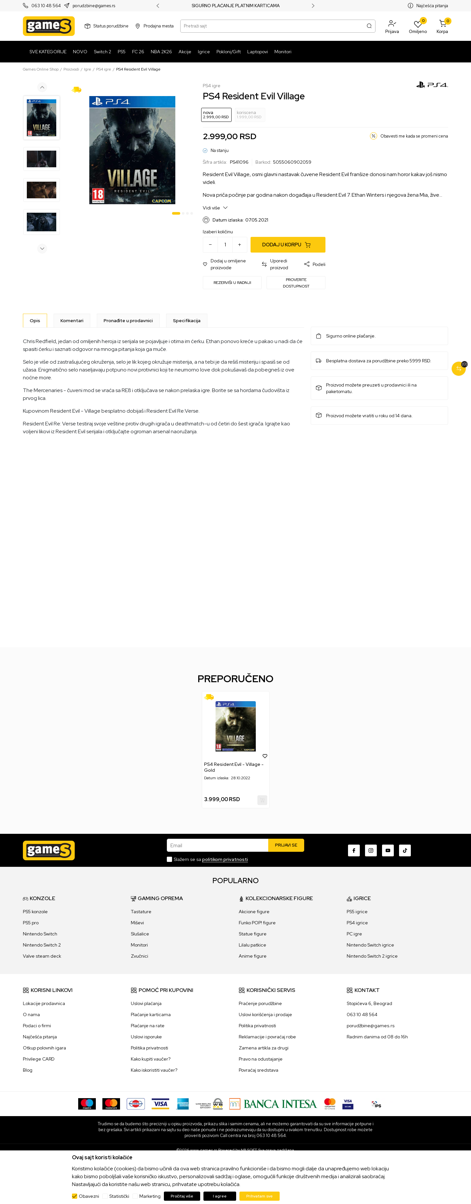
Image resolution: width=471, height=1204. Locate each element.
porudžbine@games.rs (370, 1026)
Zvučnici (139, 956)
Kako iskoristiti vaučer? (154, 1070)
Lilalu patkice (252, 945)
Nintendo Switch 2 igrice (372, 956)
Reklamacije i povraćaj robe (267, 1037)
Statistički (119, 1196)
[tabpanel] (132, 150)
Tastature (141, 912)
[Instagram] (371, 850)
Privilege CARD (39, 1059)
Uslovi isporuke (146, 1037)
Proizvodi (71, 69)
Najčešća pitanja (432, 5)
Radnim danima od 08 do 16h (377, 1037)
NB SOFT (249, 1150)
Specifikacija (187, 320)
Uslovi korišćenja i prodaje (265, 1014)
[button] (392, 26)
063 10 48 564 (46, 6)
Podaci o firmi (37, 1026)
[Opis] (35, 320)
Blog (27, 1070)
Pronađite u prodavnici (128, 320)
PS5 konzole (35, 912)
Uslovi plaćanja (146, 1003)
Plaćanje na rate (148, 1026)
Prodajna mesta (159, 26)
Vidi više (215, 207)
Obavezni (89, 1196)
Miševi (137, 923)
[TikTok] (405, 850)
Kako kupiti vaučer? (150, 1059)
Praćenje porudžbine (260, 1003)
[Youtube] (388, 850)
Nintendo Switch (40, 934)
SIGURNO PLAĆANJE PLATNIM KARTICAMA (236, 5)
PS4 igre (103, 69)
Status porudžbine (111, 26)
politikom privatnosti (225, 859)
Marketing (150, 1196)
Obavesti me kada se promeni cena (414, 136)
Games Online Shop (41, 69)
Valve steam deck (42, 956)
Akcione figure (254, 912)
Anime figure (253, 956)
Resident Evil (334, 174)
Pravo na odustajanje (261, 1059)
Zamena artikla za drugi (263, 1048)
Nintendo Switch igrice (370, 945)
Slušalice (140, 934)
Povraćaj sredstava (258, 1070)
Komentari (72, 320)
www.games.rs (203, 1150)
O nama (31, 1014)
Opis (35, 320)
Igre (87, 69)
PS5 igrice (357, 912)
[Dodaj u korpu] (288, 245)
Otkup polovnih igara (44, 1048)
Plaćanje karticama (151, 1014)
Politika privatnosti (149, 1048)
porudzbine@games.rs (94, 6)
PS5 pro (31, 923)
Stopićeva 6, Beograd (369, 1003)
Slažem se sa (211, 859)
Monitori (139, 945)
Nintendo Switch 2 (42, 945)
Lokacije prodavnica (44, 1003)
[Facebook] (354, 850)
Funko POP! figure (257, 923)
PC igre (354, 934)
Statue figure (253, 934)
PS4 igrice (357, 923)
